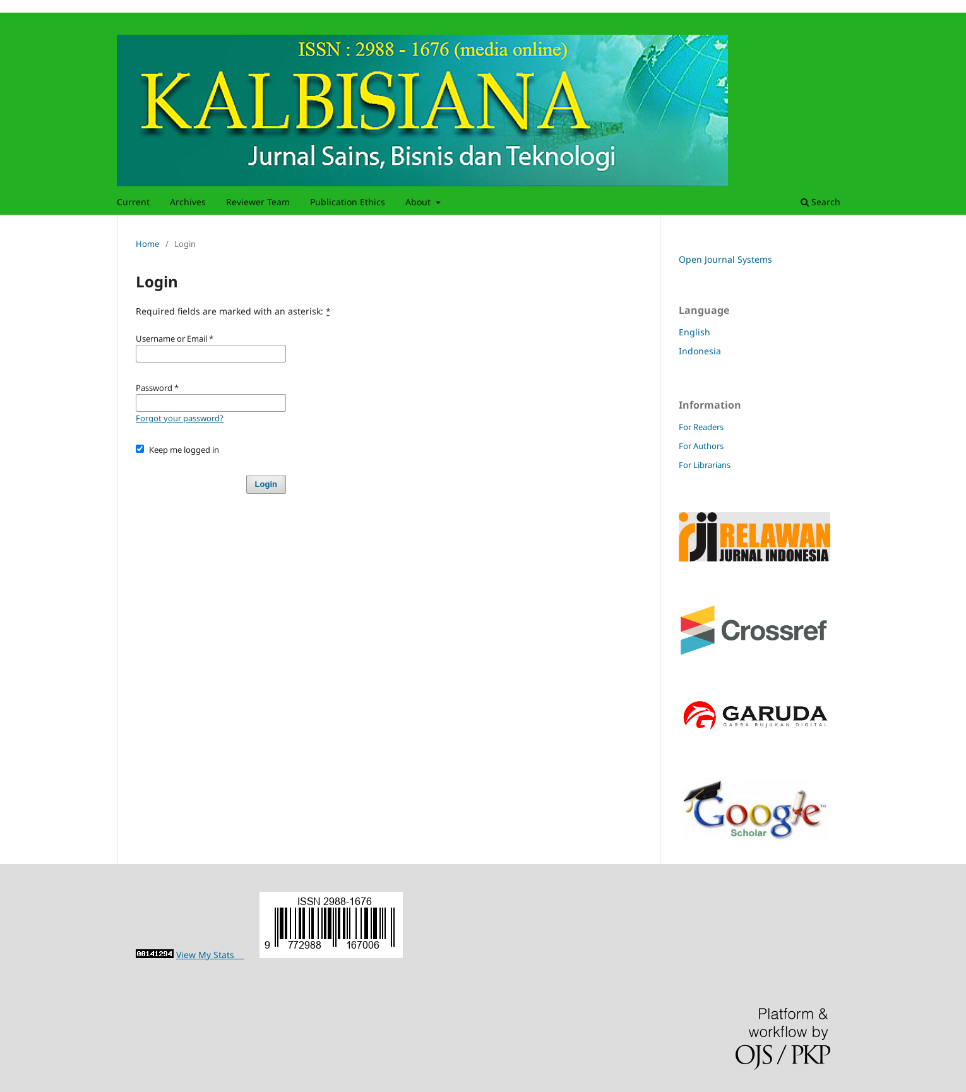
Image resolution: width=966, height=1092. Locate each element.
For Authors (701, 446)
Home (147, 243)
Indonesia (700, 351)
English (694, 332)
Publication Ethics (347, 202)
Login (266, 484)
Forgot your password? (180, 418)
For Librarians (704, 465)
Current (133, 202)
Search (820, 202)
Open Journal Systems (725, 259)
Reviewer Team (258, 202)
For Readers (701, 427)
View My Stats (210, 955)
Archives (188, 202)
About (419, 202)
